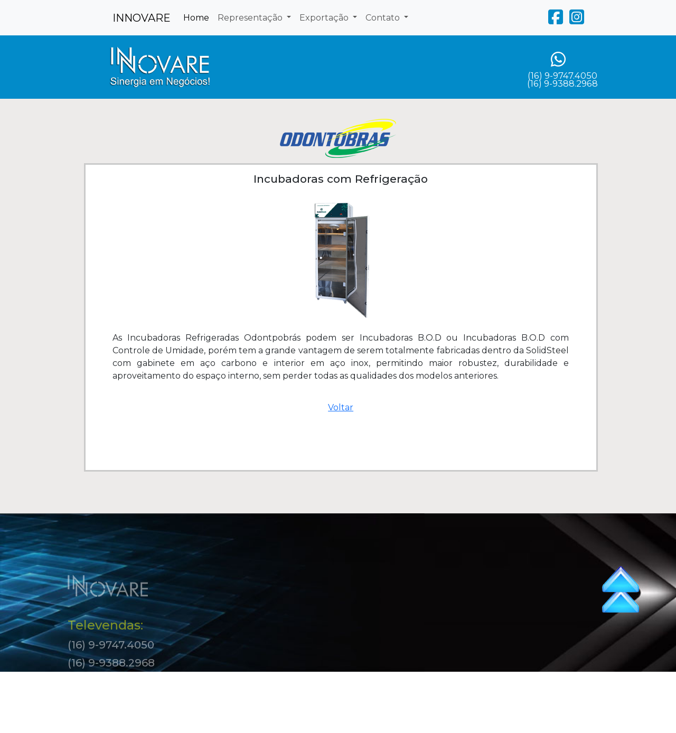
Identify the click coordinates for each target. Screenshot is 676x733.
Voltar (340, 407)
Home (196, 18)
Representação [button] (251, 18)
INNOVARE (141, 18)
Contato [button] (383, 18)
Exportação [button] (325, 18)
